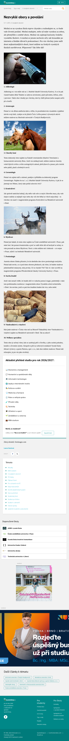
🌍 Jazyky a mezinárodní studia (18, 383)
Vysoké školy (7, 8)
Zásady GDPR (8, 737)
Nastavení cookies (17, 737)
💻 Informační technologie (16, 379)
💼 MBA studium (12, 420)
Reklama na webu (59, 719)
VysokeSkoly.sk (41, 733)
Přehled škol (40, 707)
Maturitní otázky (41, 724)
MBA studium (12, 471)
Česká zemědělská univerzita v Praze (15, 688)
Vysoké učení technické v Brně (14, 681)
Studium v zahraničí (14, 503)
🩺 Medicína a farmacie (15, 393)
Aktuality (10, 468)
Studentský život (13, 496)
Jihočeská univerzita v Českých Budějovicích (17, 677)
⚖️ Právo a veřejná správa (15, 397)
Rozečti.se (40, 735)
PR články (11, 477)
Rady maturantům (13, 487)
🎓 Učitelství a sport (14, 411)
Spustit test (48, 433)
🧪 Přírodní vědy (12, 402)
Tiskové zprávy (12, 506)
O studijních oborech (28, 8)
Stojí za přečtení (13, 493)
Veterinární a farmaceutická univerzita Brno (32, 684)
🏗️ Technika (10, 406)
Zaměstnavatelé (41, 710)
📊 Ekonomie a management (17, 370)
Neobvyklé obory (10, 684)
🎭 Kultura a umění (13, 388)
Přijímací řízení (12, 480)
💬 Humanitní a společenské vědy (19, 374)
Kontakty (56, 704)
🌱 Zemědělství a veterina (16, 416)
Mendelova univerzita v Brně (43, 677)
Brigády (39, 721)
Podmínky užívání (9, 735)
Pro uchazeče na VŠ (14, 483)
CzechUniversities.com (54, 733)
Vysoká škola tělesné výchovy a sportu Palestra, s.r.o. (42, 681)
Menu (61, 2)
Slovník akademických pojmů (16, 490)
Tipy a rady (17, 8)
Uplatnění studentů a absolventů (18, 509)
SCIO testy (40, 714)
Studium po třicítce (13, 499)
